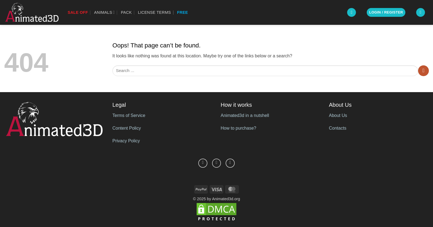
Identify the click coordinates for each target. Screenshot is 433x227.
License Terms (154, 12)
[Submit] (423, 70)
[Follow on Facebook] (202, 163)
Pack (126, 12)
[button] (351, 12)
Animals (104, 12)
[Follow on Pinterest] (216, 163)
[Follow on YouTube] (230, 163)
